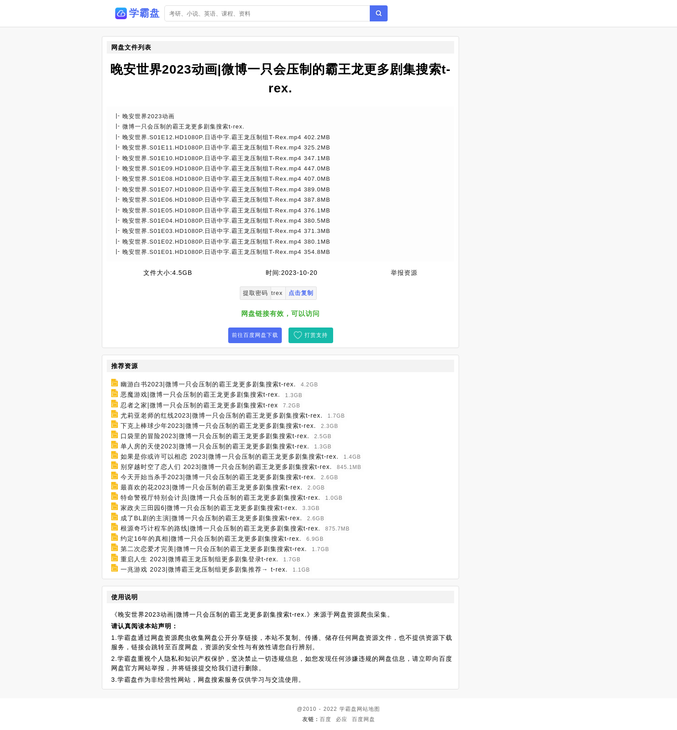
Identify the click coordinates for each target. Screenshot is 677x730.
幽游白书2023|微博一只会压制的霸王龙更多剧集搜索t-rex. (208, 384)
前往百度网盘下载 (255, 335)
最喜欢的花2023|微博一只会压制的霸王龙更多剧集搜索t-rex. (212, 487)
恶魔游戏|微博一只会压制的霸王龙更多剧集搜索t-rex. (200, 394)
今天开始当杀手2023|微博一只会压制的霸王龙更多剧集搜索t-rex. (218, 477)
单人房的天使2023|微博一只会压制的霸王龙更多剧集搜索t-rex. (215, 446)
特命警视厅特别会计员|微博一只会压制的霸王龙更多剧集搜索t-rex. (221, 497)
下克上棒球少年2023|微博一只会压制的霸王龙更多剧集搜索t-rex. (218, 425)
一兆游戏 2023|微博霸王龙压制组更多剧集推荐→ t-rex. (204, 569)
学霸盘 (348, 709)
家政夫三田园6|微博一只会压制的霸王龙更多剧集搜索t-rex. (209, 507)
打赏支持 (316, 335)
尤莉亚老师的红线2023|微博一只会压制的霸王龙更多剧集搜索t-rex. (222, 415)
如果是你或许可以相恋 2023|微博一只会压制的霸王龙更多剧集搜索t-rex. (230, 456)
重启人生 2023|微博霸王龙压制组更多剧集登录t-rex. (200, 559)
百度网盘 (363, 719)
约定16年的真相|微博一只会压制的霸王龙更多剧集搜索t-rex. (211, 538)
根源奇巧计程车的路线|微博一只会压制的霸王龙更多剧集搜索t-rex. (221, 528)
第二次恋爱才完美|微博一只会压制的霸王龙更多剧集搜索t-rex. (214, 548)
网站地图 (368, 709)
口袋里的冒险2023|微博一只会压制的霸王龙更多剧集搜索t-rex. (215, 436)
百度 (325, 719)
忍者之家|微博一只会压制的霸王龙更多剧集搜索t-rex (199, 405)
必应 (341, 719)
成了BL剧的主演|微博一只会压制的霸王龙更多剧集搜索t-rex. (211, 518)
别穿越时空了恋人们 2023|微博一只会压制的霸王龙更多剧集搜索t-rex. (226, 466)
